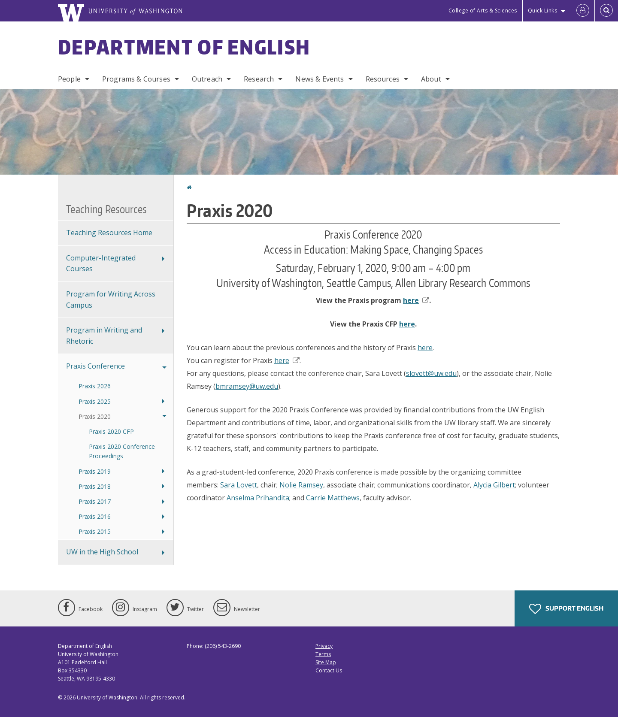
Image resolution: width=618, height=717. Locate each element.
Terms (323, 654)
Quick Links (542, 10)
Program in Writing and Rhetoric (104, 335)
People (69, 79)
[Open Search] (606, 10)
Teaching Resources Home (109, 232)
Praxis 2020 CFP (111, 431)
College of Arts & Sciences (482, 10)
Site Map (325, 662)
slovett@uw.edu (431, 373)
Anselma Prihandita (258, 497)
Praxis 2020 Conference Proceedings (122, 451)
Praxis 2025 (95, 401)
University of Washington (107, 697)
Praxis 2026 (95, 386)
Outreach (207, 79)
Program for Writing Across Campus (110, 299)
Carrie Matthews (333, 497)
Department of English (184, 47)
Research (259, 79)
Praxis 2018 (95, 486)
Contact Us (328, 670)
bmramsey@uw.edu (246, 386)
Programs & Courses (136, 79)
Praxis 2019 (95, 471)
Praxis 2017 (95, 501)
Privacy (324, 646)
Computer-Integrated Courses (101, 263)
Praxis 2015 (95, 531)
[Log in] (582, 10)
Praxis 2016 (95, 516)
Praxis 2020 (95, 416)
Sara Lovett (238, 485)
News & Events (319, 79)
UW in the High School (102, 552)
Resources (383, 79)
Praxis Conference (95, 366)
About (431, 79)
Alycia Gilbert (494, 485)
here (416, 300)
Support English (566, 609)
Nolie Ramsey (301, 485)
